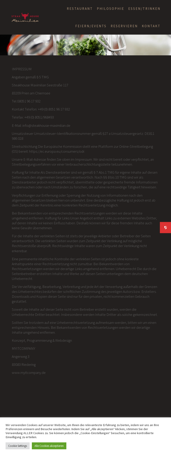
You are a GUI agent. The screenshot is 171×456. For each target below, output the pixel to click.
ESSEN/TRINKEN (144, 8)
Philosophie (110, 8)
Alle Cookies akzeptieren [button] (49, 446)
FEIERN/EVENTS (91, 26)
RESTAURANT (80, 8)
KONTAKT (151, 26)
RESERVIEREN (124, 26)
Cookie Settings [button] (17, 446)
